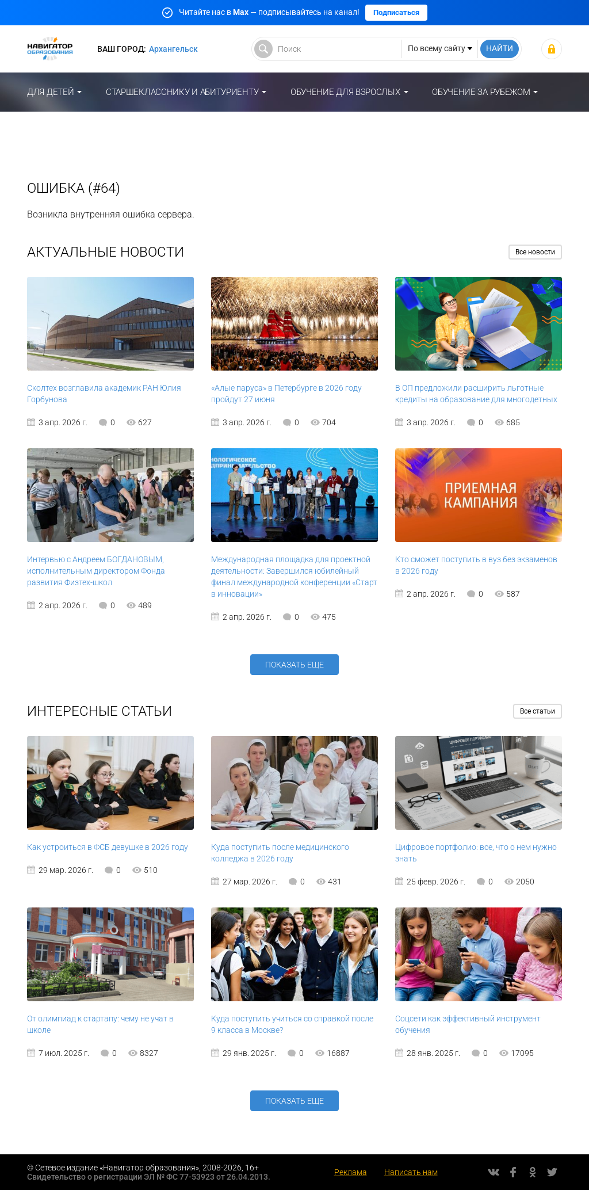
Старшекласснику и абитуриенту (182, 92)
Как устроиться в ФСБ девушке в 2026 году (107, 847)
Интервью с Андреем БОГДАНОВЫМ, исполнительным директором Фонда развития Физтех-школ (96, 571)
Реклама (350, 1172)
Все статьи (537, 711)
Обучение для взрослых (345, 92)
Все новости (535, 252)
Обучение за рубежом (481, 92)
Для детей (50, 92)
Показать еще (294, 664)
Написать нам (411, 1172)
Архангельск (173, 49)
